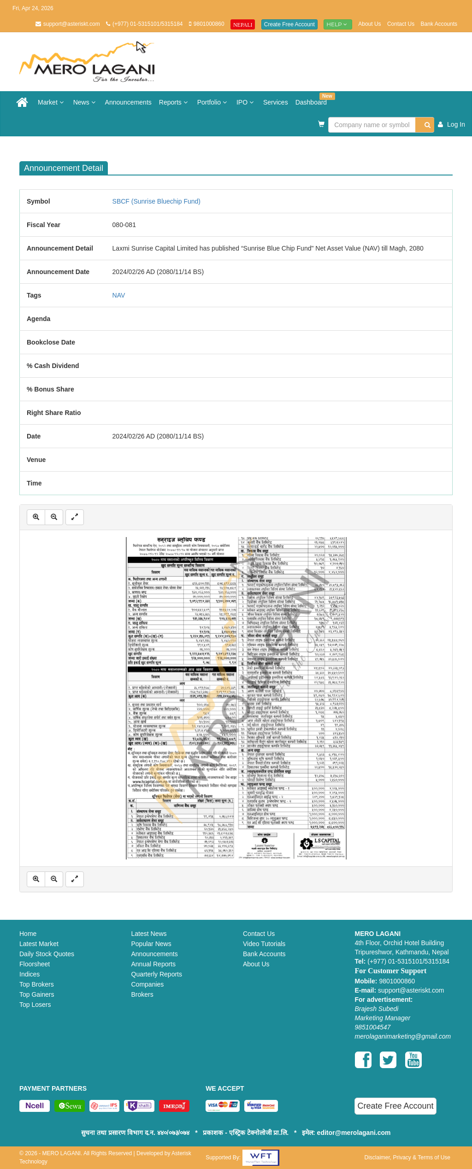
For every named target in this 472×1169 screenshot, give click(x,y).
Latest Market (39, 943)
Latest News (149, 933)
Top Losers (35, 1004)
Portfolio (213, 102)
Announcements (128, 102)
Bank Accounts (439, 24)
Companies (147, 984)
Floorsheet (34, 964)
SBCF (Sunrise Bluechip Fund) (156, 201)
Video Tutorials (264, 943)
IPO (246, 102)
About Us (369, 24)
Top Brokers (36, 984)
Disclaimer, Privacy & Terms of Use (407, 1157)
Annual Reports (153, 964)
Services (275, 102)
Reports (174, 102)
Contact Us (400, 24)
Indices (29, 974)
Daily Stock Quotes (46, 954)
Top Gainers (36, 994)
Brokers (142, 994)
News (85, 102)
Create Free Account (289, 24)
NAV (118, 295)
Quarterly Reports (156, 974)
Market (52, 102)
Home (27, 933)
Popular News (151, 943)
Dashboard (313, 99)
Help (337, 24)
